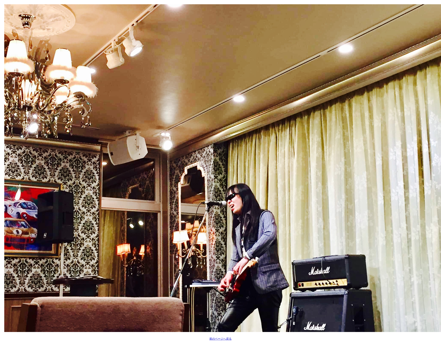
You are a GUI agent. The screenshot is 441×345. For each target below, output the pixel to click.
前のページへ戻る (220, 338)
